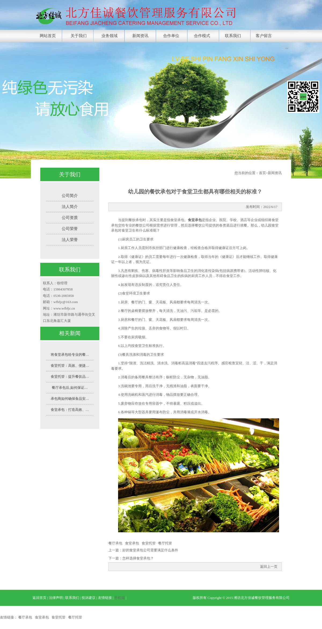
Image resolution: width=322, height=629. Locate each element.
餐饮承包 (135, 220)
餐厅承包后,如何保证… (69, 388)
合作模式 (202, 36)
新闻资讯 (140, 36)
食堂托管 (149, 543)
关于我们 (79, 36)
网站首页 (48, 36)
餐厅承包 (115, 543)
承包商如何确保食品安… (70, 399)
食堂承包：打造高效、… (70, 410)
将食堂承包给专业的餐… (70, 355)
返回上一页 (268, 567)
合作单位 (171, 36)
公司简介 (70, 195)
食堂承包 (132, 543)
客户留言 (264, 36)
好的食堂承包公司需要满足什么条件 (150, 550)
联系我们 (233, 36)
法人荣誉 (70, 240)
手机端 (119, 598)
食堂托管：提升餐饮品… (70, 377)
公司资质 (70, 217)
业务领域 (109, 36)
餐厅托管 (165, 543)
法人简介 (70, 206)
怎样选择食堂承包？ (138, 558)
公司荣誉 (70, 229)
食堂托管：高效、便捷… (70, 366)
